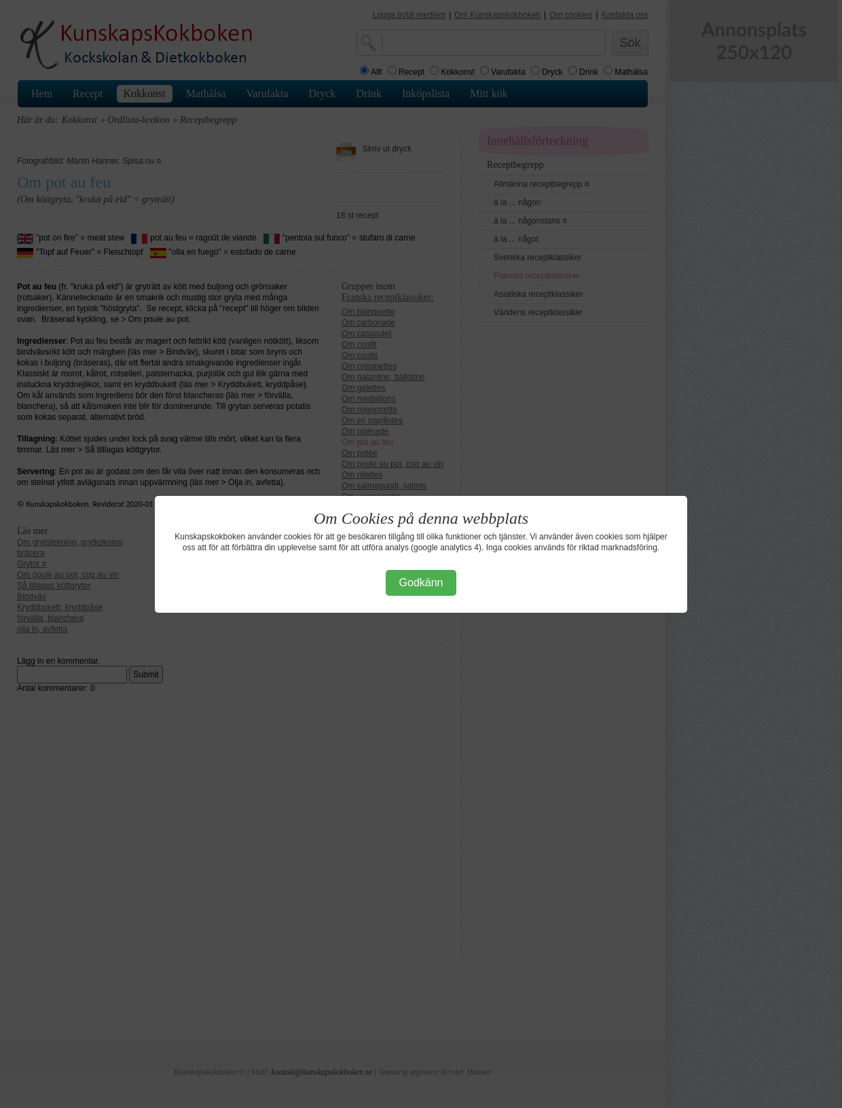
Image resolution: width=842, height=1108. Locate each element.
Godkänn (421, 582)
